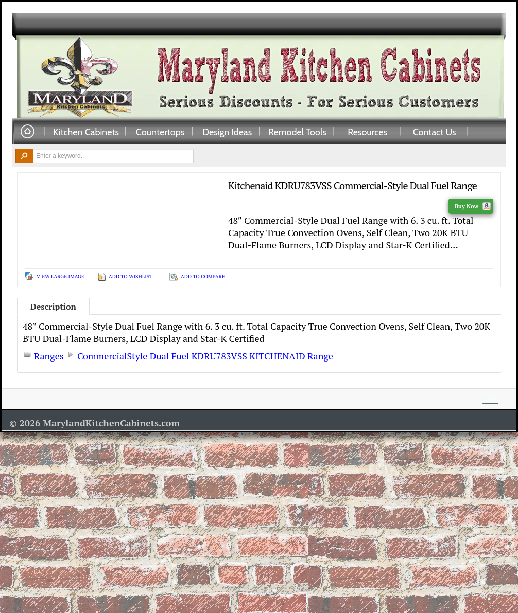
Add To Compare (203, 276)
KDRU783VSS (219, 356)
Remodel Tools (297, 132)
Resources (367, 132)
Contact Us (434, 132)
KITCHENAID (277, 356)
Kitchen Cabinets (86, 132)
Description (53, 306)
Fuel (180, 356)
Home (27, 132)
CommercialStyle (112, 356)
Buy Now (473, 206)
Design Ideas (227, 132)
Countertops (160, 132)
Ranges (49, 356)
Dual (159, 356)
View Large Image (60, 276)
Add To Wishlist (130, 276)
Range (320, 356)
